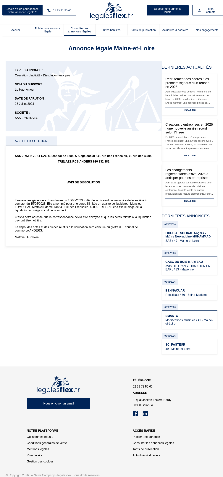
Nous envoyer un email (58, 403)
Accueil (15, 30)
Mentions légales (38, 449)
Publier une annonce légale (48, 30)
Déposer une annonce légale (168, 10)
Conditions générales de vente (47, 443)
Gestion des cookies (40, 461)
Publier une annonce (146, 436)
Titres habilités (111, 30)
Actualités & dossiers (175, 30)
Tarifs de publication (143, 30)
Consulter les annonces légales (79, 30)
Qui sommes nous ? (40, 436)
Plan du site (34, 455)
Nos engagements (207, 30)
